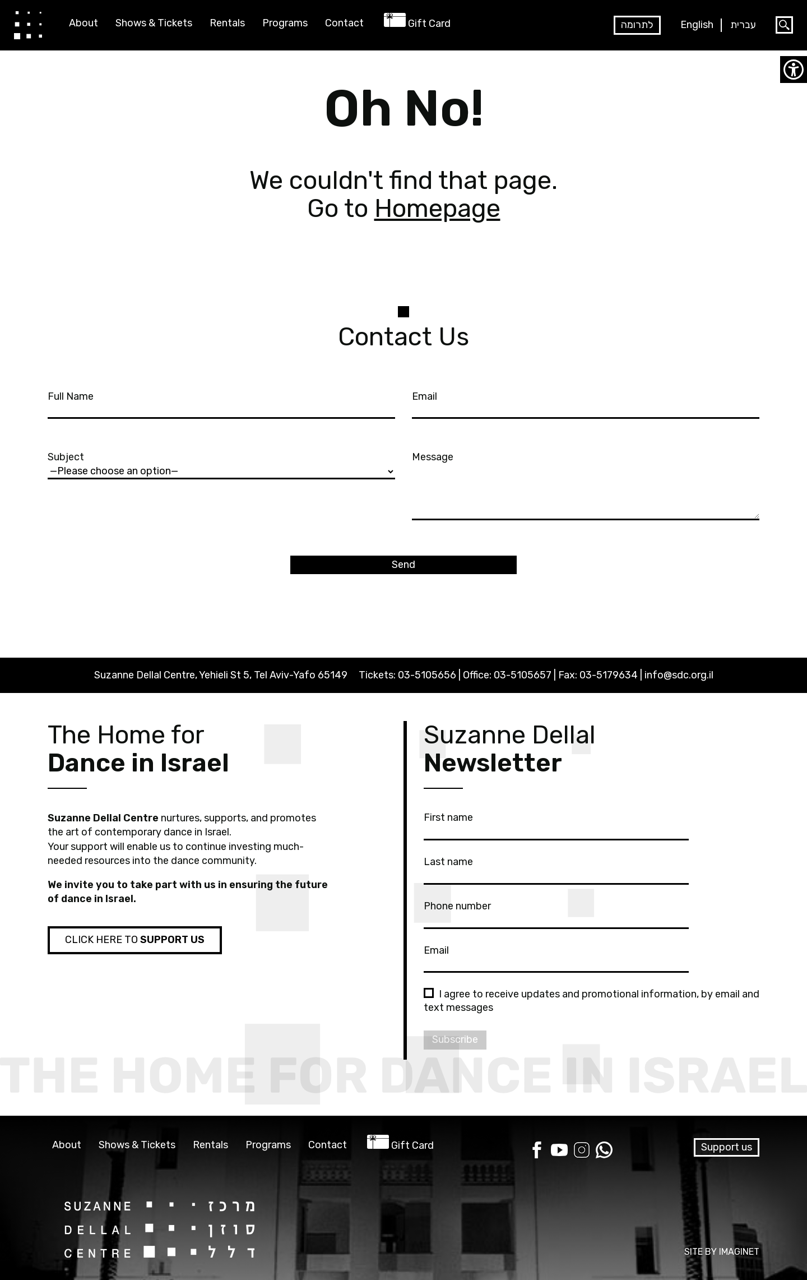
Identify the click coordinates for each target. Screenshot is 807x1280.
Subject (221, 464)
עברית (743, 25)
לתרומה (637, 25)
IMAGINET (739, 1251)
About (83, 23)
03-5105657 (522, 675)
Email (585, 403)
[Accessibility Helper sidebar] (793, 69)
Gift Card (429, 23)
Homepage (437, 208)
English (696, 25)
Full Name (221, 403)
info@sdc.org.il (678, 675)
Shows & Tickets (153, 23)
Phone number (556, 913)
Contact (344, 23)
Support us (726, 1147)
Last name (556, 868)
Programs (285, 23)
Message (585, 487)
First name (556, 824)
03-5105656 (427, 675)
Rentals (227, 23)
